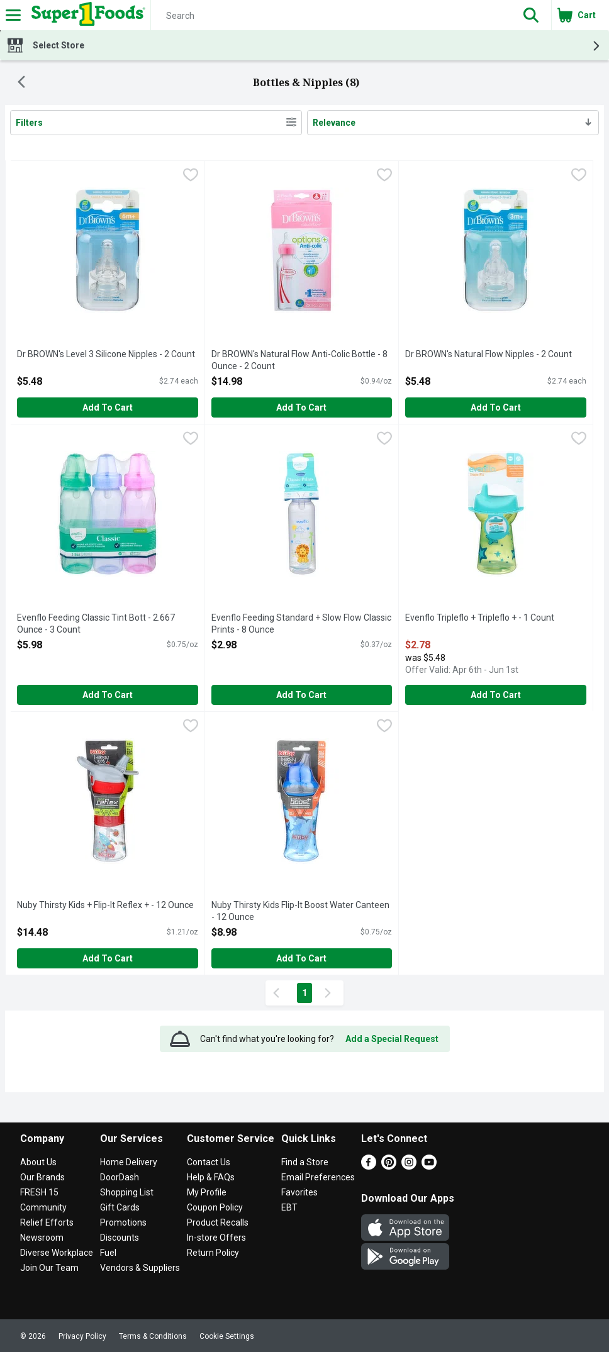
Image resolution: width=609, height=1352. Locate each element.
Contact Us (208, 1162)
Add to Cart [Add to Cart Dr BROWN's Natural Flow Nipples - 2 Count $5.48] (496, 407)
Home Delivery (128, 1162)
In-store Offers (216, 1238)
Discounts (119, 1238)
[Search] (331, 16)
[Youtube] (429, 1166)
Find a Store (304, 1162)
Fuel (108, 1253)
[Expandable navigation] (13, 15)
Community (43, 1207)
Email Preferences (318, 1177)
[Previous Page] (279, 993)
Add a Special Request (392, 1039)
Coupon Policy (215, 1207)
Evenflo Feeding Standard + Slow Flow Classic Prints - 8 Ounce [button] (301, 624)
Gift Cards (120, 1207)
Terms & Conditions (153, 1336)
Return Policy (213, 1253)
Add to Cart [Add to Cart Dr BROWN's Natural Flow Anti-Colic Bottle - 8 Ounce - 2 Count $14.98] (301, 407)
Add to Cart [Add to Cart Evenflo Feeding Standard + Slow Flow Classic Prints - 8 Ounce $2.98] (301, 695)
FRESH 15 (39, 1192)
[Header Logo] (85, 15)
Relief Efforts (47, 1222)
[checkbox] (190, 176)
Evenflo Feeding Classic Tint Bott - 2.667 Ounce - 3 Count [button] (96, 624)
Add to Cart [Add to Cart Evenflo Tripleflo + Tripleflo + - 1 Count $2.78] (496, 695)
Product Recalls (218, 1222)
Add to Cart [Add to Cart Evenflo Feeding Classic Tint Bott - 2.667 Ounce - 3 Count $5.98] (107, 695)
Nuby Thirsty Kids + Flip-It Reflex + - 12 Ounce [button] (105, 905)
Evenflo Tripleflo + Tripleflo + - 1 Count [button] (479, 618)
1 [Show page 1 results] (304, 993)
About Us (38, 1162)
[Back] (21, 83)
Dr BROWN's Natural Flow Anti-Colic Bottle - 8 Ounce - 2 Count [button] (299, 360)
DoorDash (119, 1177)
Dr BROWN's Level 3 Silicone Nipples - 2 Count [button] (106, 354)
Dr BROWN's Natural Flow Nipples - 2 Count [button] (488, 354)
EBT (289, 1207)
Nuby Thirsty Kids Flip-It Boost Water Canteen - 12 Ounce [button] (300, 911)
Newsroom (42, 1238)
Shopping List (127, 1192)
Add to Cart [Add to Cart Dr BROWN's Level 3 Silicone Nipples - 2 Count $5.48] (107, 407)
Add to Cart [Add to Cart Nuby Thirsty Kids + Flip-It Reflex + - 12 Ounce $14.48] (107, 958)
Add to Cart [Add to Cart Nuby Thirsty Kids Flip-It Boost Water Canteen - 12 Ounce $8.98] (301, 958)
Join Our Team (49, 1268)
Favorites (299, 1192)
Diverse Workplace (56, 1253)
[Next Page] (330, 993)
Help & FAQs (211, 1177)
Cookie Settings (226, 1336)
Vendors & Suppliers (140, 1268)
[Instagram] (408, 1166)
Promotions (123, 1222)
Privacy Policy (82, 1336)
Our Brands (42, 1177)
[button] (531, 15)
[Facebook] (368, 1166)
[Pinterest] (388, 1166)
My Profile (206, 1192)
